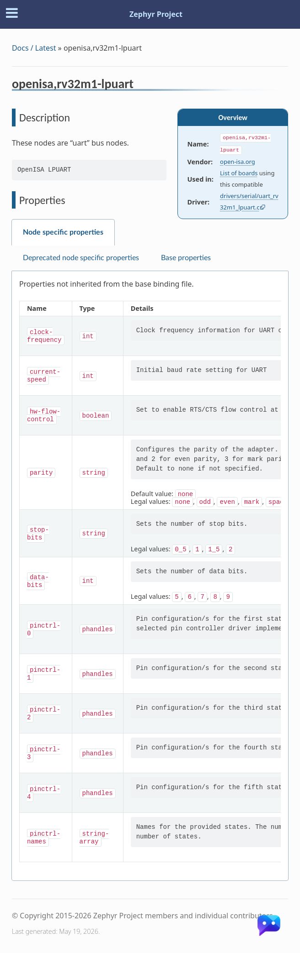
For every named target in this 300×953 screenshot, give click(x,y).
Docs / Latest (34, 48)
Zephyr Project (155, 14)
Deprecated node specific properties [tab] (81, 258)
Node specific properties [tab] (63, 232)
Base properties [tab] (186, 258)
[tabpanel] (150, 576)
